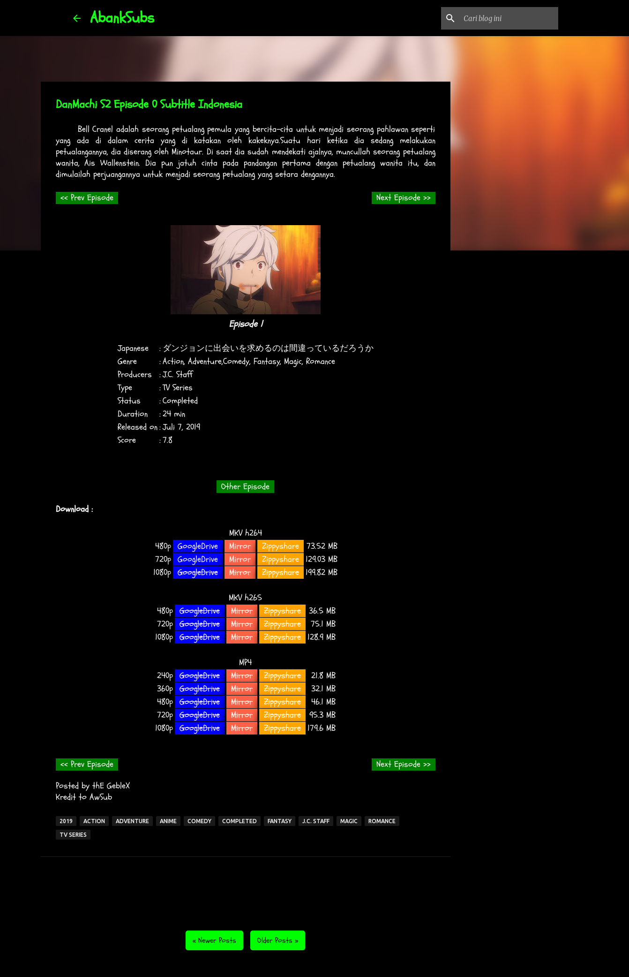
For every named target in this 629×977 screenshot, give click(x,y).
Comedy (199, 821)
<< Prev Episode (86, 198)
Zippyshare (280, 546)
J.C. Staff (315, 821)
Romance (382, 821)
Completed (239, 821)
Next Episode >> (403, 198)
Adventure (132, 821)
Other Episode (245, 486)
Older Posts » (277, 940)
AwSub (101, 797)
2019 (66, 821)
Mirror (240, 546)
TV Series (73, 835)
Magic (349, 821)
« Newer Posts (214, 940)
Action (94, 821)
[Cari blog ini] (509, 18)
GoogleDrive (198, 546)
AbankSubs (122, 18)
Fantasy (280, 821)
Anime (168, 821)
